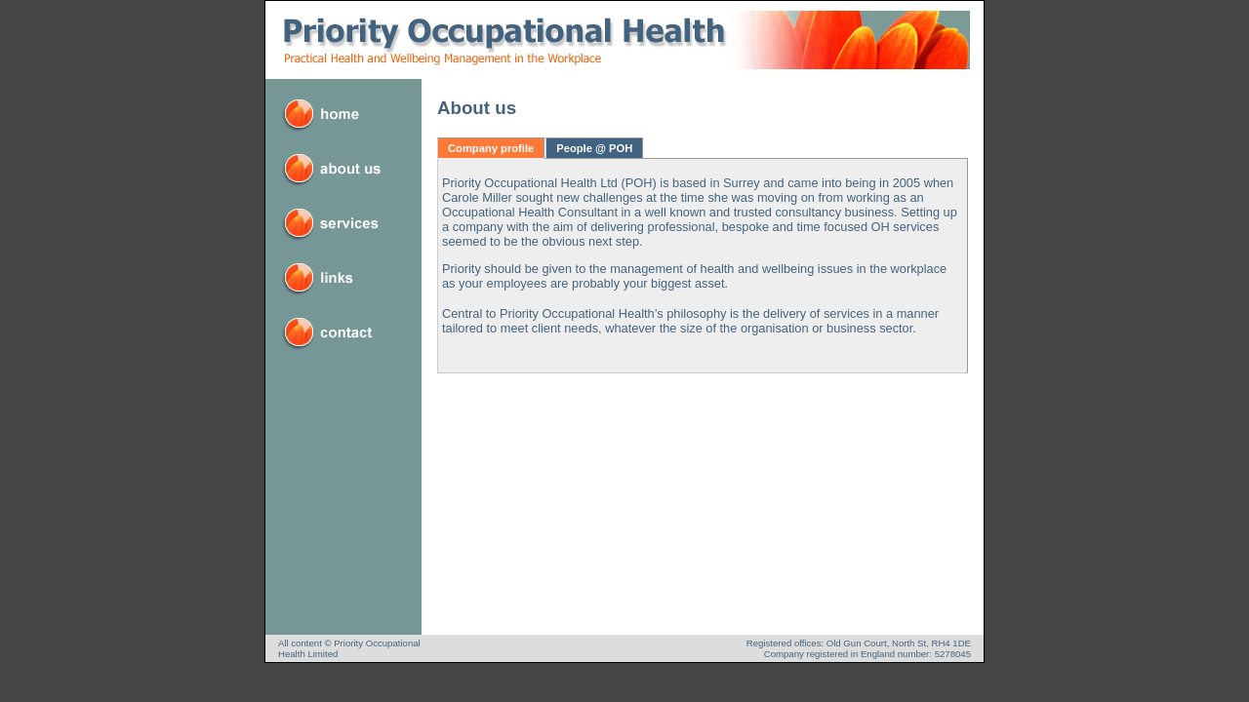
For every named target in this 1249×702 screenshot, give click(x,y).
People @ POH (594, 148)
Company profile (491, 148)
